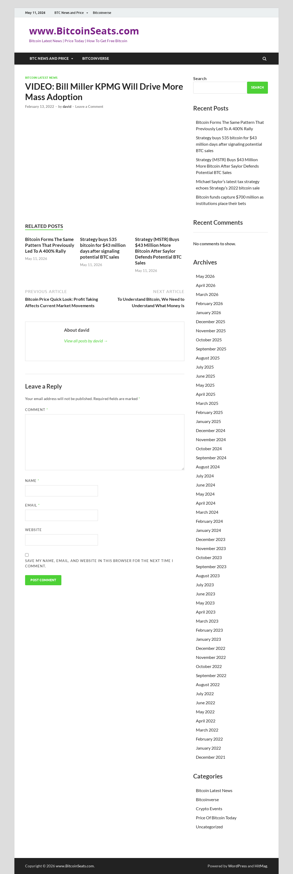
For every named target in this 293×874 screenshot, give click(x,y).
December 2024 (210, 430)
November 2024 (211, 439)
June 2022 (205, 702)
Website (33, 530)
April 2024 (205, 502)
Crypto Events (209, 808)
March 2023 (207, 620)
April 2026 (205, 285)
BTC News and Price (69, 13)
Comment (36, 410)
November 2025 (211, 330)
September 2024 (211, 457)
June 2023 (205, 593)
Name (32, 480)
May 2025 (205, 384)
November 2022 (211, 657)
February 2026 (209, 303)
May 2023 (205, 602)
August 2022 (208, 684)
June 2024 (205, 484)
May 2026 (205, 276)
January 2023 (208, 639)
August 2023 (208, 575)
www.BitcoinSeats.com (84, 30)
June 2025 (205, 375)
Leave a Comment (89, 106)
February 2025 (209, 412)
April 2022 (205, 720)
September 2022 (211, 675)
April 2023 (205, 611)
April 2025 (205, 394)
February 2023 (209, 629)
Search (200, 78)
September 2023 (211, 566)
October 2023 (209, 557)
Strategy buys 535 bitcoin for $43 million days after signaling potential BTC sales (103, 248)
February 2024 (209, 521)
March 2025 (207, 403)
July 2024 (205, 475)
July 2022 (205, 693)
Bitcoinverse (102, 13)
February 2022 (209, 738)
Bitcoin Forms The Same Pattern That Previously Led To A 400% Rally (49, 245)
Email (32, 505)
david (67, 106)
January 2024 (208, 530)
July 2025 (205, 366)
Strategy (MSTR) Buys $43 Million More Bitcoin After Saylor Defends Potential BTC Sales (158, 251)
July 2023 (205, 584)
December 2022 (210, 648)
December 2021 (210, 757)
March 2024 (207, 512)
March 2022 (207, 729)
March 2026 (207, 294)
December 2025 (210, 321)
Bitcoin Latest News (41, 78)
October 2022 (209, 666)
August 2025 (208, 357)
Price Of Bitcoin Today (216, 817)
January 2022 (208, 747)
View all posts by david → (86, 340)
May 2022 (205, 711)
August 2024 (208, 466)
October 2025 (209, 339)
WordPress (237, 866)
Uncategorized (209, 826)
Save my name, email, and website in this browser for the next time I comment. (99, 563)
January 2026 (208, 312)
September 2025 (211, 348)
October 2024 (209, 448)
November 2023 (211, 548)
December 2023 (210, 539)
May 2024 (205, 493)
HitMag (261, 866)
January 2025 (208, 421)
